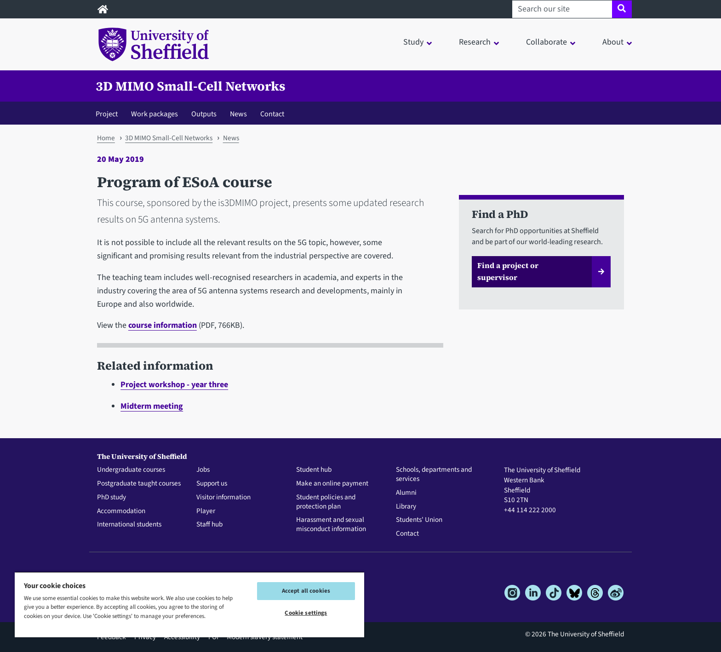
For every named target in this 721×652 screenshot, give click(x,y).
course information (162, 325)
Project (107, 114)
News (238, 114)
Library (406, 506)
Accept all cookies (306, 591)
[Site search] (622, 9)
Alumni (406, 493)
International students (129, 524)
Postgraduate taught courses (139, 483)
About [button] (613, 42)
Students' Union (419, 520)
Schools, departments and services (434, 474)
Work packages (154, 114)
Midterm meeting (151, 406)
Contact (272, 114)
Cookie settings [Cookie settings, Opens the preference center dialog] (306, 613)
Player (205, 511)
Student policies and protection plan (325, 502)
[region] (189, 604)
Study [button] (413, 42)
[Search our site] (562, 9)
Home (106, 138)
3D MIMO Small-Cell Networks (191, 86)
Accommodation (121, 511)
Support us (211, 483)
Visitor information (223, 497)
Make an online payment (332, 483)
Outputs (204, 114)
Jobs (203, 470)
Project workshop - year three (174, 384)
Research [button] (475, 42)
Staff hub (209, 524)
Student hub (314, 470)
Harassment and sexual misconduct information (331, 524)
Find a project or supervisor (507, 271)
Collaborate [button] (546, 42)
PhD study (111, 497)
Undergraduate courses (131, 470)
